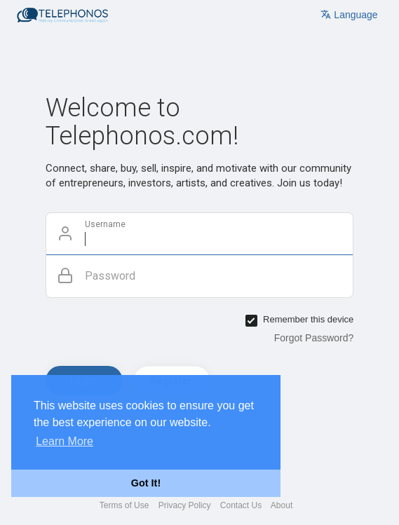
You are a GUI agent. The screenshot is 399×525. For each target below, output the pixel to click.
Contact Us (241, 505)
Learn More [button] (64, 441)
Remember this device (308, 319)
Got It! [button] (146, 483)
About (281, 505)
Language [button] (348, 14)
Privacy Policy (184, 505)
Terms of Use (124, 505)
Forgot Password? (314, 337)
